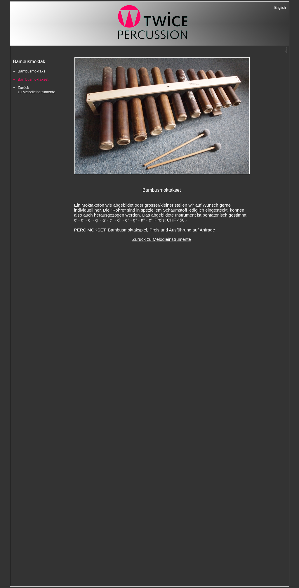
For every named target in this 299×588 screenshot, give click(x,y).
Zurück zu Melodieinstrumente (36, 89)
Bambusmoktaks (32, 71)
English (280, 8)
